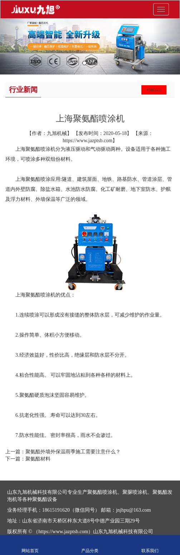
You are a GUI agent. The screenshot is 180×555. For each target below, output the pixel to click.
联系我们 (150, 545)
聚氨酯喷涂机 (40, 149)
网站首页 (30, 545)
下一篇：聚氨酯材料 (27, 459)
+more (153, 89)
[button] (13, 46)
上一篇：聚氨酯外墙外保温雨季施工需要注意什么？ (63, 451)
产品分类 (90, 545)
